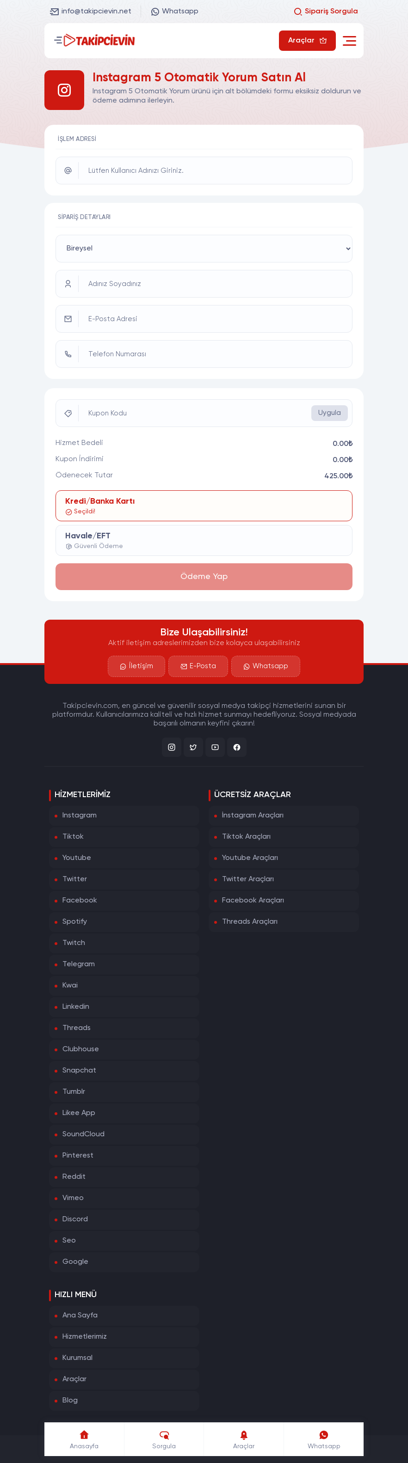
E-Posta (198, 666)
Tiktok (73, 837)
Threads (76, 1028)
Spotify (74, 922)
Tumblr (73, 1092)
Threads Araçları (250, 922)
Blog (70, 1400)
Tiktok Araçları (246, 837)
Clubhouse (80, 1049)
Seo (69, 1240)
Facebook (79, 900)
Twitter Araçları (248, 879)
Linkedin (75, 1007)
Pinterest (77, 1155)
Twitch (73, 943)
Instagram (79, 815)
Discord (75, 1219)
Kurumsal (77, 1358)
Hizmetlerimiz (84, 1337)
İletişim (136, 666)
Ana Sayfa (80, 1315)
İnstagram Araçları (253, 815)
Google (75, 1262)
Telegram (78, 964)
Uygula (329, 412)
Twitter (74, 879)
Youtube (76, 858)
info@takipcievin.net (90, 11)
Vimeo (73, 1198)
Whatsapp (174, 11)
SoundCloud (83, 1134)
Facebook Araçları (253, 900)
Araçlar (74, 1379)
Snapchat (79, 1070)
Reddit (74, 1177)
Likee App (78, 1113)
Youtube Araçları (250, 858)
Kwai (70, 985)
